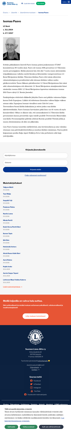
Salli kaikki (11, 427)
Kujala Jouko (7, 266)
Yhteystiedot (34, 367)
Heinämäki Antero (9, 247)
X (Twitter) (35, 384)
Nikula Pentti (7, 220)
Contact (34, 370)
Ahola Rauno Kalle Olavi (11, 253)
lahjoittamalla (43, 361)
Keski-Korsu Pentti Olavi (12, 227)
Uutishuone (25, 404)
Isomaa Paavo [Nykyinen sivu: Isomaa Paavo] (43, 13)
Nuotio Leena (8, 214)
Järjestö (42, 404)
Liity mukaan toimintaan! (35, 316)
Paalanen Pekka (9, 207)
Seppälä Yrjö (7, 200)
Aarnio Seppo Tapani (10, 273)
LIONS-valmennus (61, 404)
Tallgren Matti (8, 187)
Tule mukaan (40, 3)
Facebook (35, 380)
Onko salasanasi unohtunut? (35, 175)
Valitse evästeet (28, 427)
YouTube (35, 391)
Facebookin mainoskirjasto (35, 394)
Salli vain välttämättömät (51, 427)
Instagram (35, 387)
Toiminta (34, 404)
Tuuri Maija (7, 194)
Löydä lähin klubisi (28, 3)
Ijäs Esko (6, 240)
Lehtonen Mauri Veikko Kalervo (14, 280)
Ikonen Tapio (7, 233)
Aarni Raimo (7, 260)
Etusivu (6, 404)
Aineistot (49, 404)
